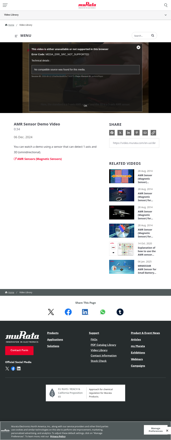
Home (9, 24)
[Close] (167, 430)
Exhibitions (138, 352)
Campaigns (138, 366)
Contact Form (19, 350)
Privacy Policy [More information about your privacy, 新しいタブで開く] (57, 436)
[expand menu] (23, 36)
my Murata (138, 346)
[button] (153, 35)
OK (85, 105)
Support (94, 333)
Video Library (25, 24)
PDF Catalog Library (103, 345)
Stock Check (99, 361)
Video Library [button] (11, 15)
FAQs (94, 339)
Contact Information (104, 355)
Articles (136, 339)
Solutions (53, 346)
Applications (55, 339)
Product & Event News (145, 333)
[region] (85, 430)
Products (53, 333)
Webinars (137, 359)
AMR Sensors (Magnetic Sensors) (38, 159)
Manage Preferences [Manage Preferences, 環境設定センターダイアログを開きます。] (156, 430)
